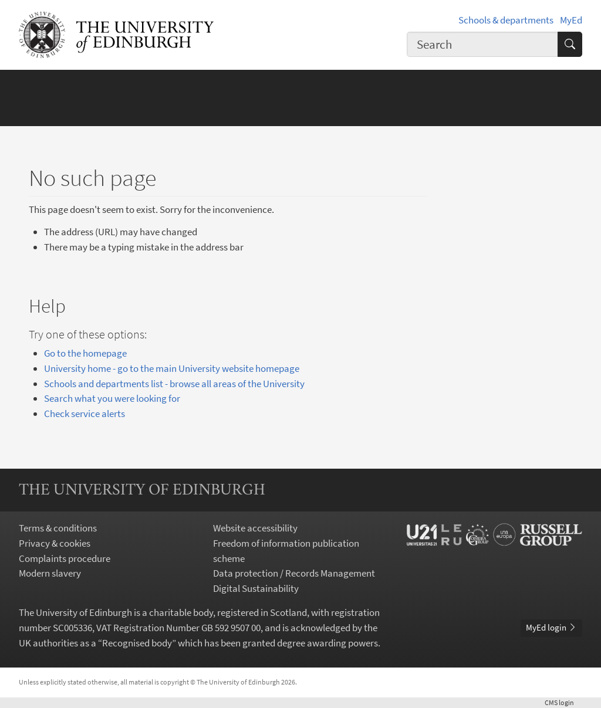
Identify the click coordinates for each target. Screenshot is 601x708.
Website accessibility (255, 527)
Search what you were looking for (112, 398)
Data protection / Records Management (294, 573)
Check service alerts (84, 413)
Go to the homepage (85, 353)
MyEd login (551, 627)
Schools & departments (505, 19)
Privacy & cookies (54, 543)
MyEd (571, 19)
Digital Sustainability (256, 588)
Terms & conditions (58, 527)
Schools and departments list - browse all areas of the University (174, 383)
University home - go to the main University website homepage (171, 368)
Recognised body (137, 642)
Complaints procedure (64, 558)
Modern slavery (50, 573)
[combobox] (482, 44)
